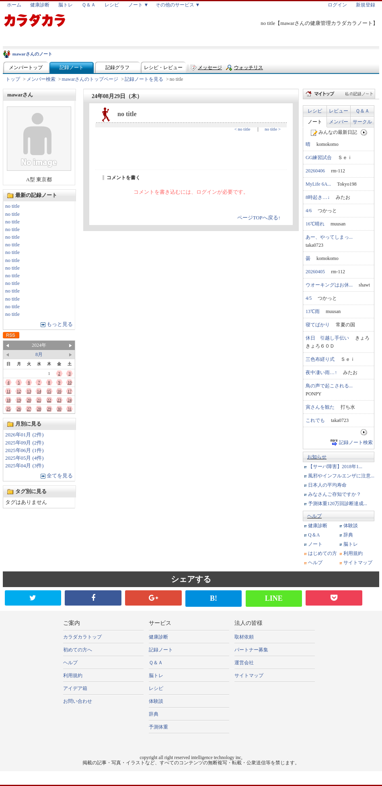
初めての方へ (77, 650)
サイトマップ (357, 562)
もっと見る (60, 324)
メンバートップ (26, 67)
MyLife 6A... (318, 184)
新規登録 (365, 5)
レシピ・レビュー (163, 67)
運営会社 (244, 662)
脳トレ (65, 5)
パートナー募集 (251, 650)
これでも (315, 420)
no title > (273, 129)
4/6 (309, 210)
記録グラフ (117, 67)
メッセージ (210, 67)
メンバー (338, 122)
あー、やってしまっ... (329, 237)
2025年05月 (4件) (24, 458)
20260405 (315, 271)
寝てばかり (318, 325)
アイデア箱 (75, 688)
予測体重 (158, 727)
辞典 (348, 535)
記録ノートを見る (144, 79)
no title (12, 206)
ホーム (14, 5)
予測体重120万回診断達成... (337, 503)
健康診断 (39, 5)
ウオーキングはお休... (329, 285)
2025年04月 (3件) (24, 466)
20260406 (315, 171)
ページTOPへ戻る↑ (259, 218)
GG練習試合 (319, 157)
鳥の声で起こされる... (329, 386)
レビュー (338, 111)
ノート (315, 122)
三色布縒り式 (320, 359)
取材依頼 (244, 637)
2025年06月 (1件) (24, 450)
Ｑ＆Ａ (89, 5)
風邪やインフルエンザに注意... (341, 476)
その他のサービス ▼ (178, 5)
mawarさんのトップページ (90, 79)
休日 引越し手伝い (327, 338)
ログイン (337, 5)
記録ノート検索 (356, 442)
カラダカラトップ (82, 637)
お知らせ (317, 457)
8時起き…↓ (318, 197)
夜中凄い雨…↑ (321, 372)
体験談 (350, 525)
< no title (242, 129)
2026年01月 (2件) (24, 435)
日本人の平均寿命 (327, 485)
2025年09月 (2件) (24, 443)
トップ (13, 79)
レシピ (112, 5)
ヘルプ (314, 516)
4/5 (309, 298)
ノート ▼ (138, 5)
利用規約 (353, 553)
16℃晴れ (315, 224)
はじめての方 (322, 553)
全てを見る (60, 476)
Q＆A (314, 535)
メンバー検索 (41, 79)
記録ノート (72, 67)
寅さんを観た (320, 407)
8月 (39, 354)
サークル (362, 122)
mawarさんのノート (32, 53)
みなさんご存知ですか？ (334, 494)
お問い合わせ (77, 701)
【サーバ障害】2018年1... (335, 466)
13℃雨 (313, 311)
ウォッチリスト (248, 69)
